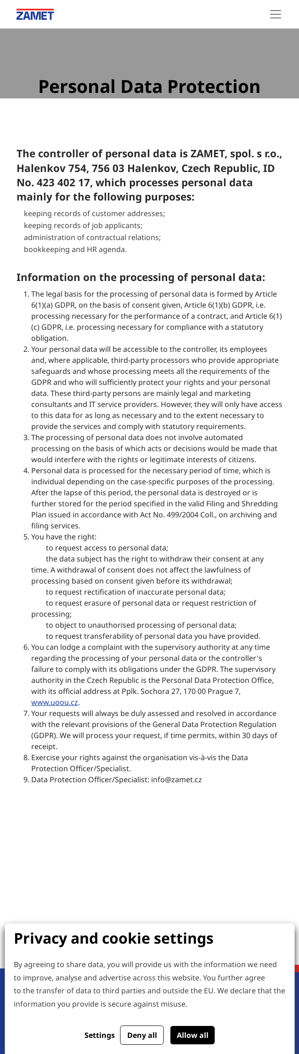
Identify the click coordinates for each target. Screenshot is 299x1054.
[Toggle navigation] (275, 14)
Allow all (193, 1035)
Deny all (142, 1035)
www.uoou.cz (54, 702)
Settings (100, 1035)
